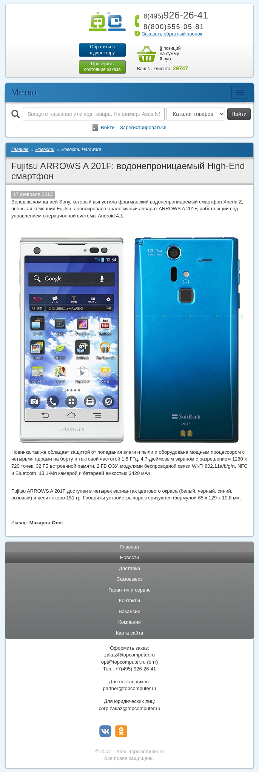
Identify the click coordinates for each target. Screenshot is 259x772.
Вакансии (129, 612)
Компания (129, 622)
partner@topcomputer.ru (129, 689)
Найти (239, 114)
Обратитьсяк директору (102, 49)
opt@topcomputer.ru (123, 662)
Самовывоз (130, 579)
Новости (129, 558)
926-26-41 (174, 15)
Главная (129, 547)
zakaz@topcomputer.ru (129, 655)
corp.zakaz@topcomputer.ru (129, 708)
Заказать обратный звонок (172, 34)
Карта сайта (129, 633)
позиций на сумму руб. (170, 54)
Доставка (129, 568)
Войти (107, 127)
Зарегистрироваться (143, 127)
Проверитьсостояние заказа (102, 66)
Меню (24, 92)
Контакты (129, 601)
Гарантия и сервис (129, 590)
